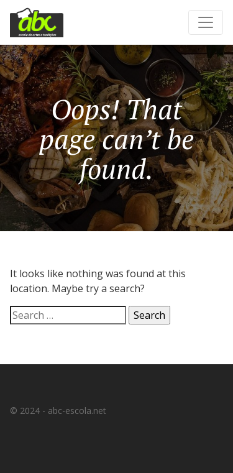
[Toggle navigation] (205, 22)
